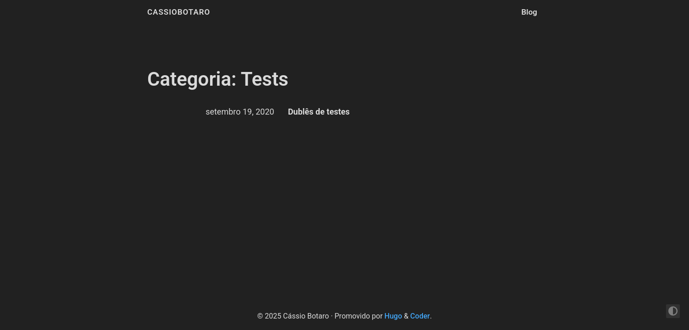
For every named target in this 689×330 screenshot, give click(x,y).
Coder (420, 316)
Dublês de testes (319, 111)
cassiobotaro (178, 11)
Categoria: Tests (218, 79)
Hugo (393, 316)
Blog (530, 11)
